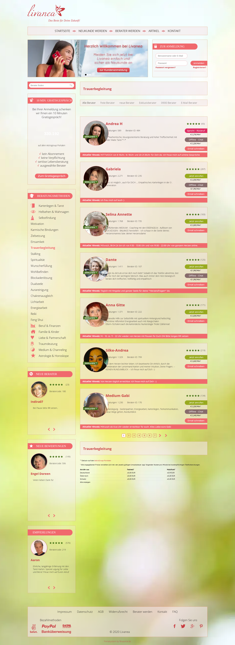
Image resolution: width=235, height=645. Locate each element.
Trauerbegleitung (43, 248)
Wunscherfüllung (41, 266)
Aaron (35, 560)
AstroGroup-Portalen (102, 461)
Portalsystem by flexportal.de (117, 641)
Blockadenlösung (41, 278)
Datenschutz (85, 612)
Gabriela (113, 168)
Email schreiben (196, 148)
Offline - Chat (196, 139)
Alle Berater (89, 102)
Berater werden (127, 31)
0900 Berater (168, 102)
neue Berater (126, 102)
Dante (111, 259)
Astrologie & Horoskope (54, 356)
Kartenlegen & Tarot (51, 206)
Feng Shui (37, 320)
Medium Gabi (117, 395)
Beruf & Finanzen (50, 326)
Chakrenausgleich (42, 296)
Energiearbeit (39, 308)
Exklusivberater (147, 102)
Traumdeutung (48, 344)
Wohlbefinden (39, 272)
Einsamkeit (37, 242)
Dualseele (37, 284)
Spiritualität (38, 260)
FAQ (175, 612)
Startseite (62, 31)
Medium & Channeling (53, 350)
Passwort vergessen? (166, 67)
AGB (101, 612)
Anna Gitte (115, 304)
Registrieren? (199, 67)
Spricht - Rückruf (196, 130)
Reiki (33, 314)
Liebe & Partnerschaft (52, 338)
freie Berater (107, 102)
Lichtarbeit (37, 302)
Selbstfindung (47, 218)
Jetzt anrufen (196, 176)
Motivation (37, 224)
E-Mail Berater (189, 102)
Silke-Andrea (117, 350)
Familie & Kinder (49, 332)
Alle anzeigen (85, 482)
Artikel (154, 31)
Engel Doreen (40, 474)
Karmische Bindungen (44, 230)
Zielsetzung (38, 236)
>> (166, 435)
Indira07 (37, 402)
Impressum (64, 612)
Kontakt (174, 31)
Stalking (35, 254)
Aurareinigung (39, 290)
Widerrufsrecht (118, 612)
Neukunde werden (93, 31)
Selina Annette (119, 214)
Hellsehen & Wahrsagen (54, 212)
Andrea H (114, 123)
